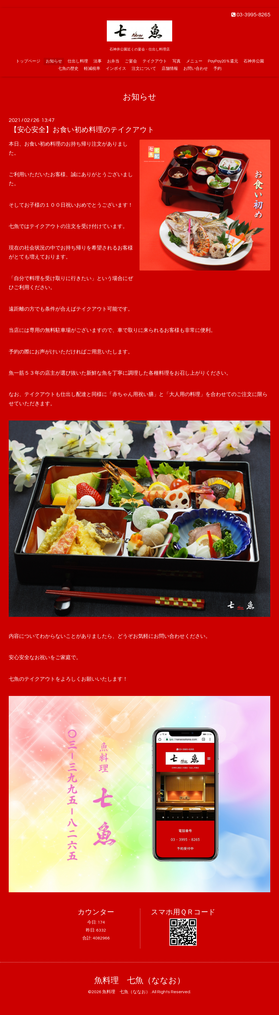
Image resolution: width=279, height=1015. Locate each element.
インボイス (116, 69)
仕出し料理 (78, 61)
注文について (144, 69)
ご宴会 (131, 61)
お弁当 (113, 61)
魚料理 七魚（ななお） (139, 980)
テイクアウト (154, 61)
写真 (176, 61)
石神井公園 (254, 61)
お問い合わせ (195, 69)
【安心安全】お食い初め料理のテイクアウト (82, 129)
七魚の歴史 (68, 69)
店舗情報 (170, 69)
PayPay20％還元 (223, 61)
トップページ (28, 61)
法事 (97, 61)
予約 (217, 69)
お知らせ (54, 61)
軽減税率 (92, 69)
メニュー (194, 61)
